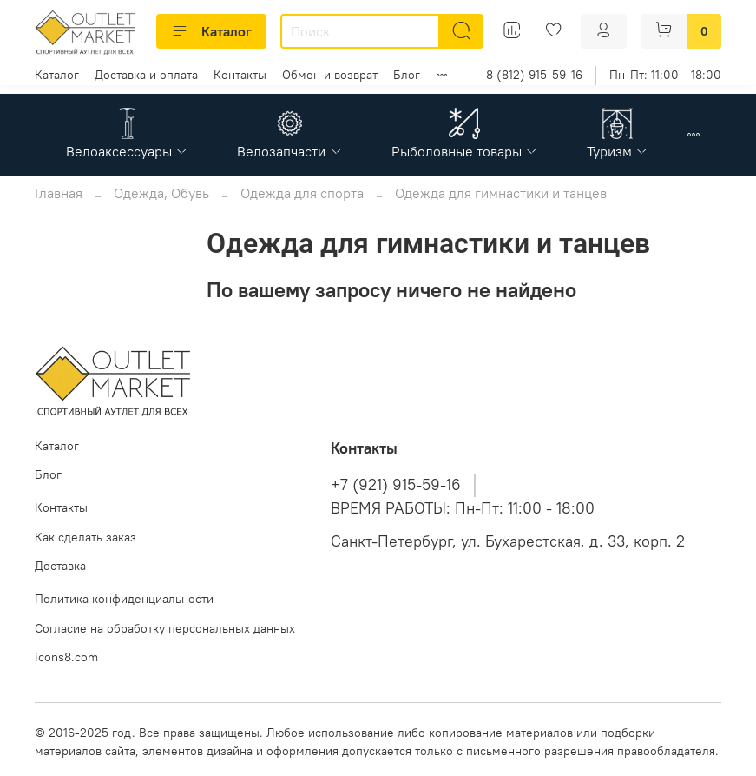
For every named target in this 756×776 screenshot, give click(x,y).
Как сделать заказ (85, 537)
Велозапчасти (289, 151)
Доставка (60, 566)
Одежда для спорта (302, 193)
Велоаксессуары (127, 151)
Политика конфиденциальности (124, 599)
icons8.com (66, 657)
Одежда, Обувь (161, 193)
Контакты (240, 75)
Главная (58, 193)
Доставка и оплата (146, 75)
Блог (406, 75)
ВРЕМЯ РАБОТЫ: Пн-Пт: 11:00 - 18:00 (463, 508)
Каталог (211, 31)
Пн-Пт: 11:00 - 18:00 (665, 75)
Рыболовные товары (464, 151)
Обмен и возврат (330, 75)
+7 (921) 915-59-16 (396, 484)
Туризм (617, 151)
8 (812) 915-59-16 (534, 75)
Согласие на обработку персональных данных (165, 628)
